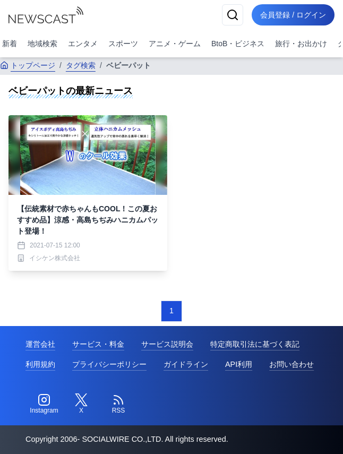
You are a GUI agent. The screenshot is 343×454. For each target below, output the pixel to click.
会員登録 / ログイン (293, 15)
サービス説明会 (167, 344)
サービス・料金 (98, 344)
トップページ (27, 65)
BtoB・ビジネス (237, 43)
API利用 (238, 364)
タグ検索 (81, 65)
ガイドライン (186, 364)
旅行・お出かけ (301, 43)
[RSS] (118, 404)
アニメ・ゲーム (175, 43)
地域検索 (42, 43)
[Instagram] (44, 404)
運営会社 (40, 344)
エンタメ (83, 43)
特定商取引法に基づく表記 (254, 344)
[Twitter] (81, 404)
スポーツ (123, 43)
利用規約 (40, 364)
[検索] (232, 14)
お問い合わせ (291, 364)
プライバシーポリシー (109, 364)
